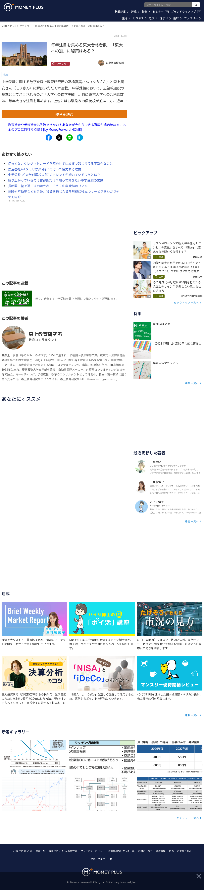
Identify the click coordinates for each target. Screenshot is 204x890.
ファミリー (192, 18)
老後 (153, 18)
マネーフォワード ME (102, 859)
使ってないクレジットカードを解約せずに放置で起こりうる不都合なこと (60, 163)
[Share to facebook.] (49, 137)
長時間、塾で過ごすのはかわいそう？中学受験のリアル (48, 185)
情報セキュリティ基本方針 (63, 851)
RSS (171, 851)
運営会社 (40, 851)
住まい (165, 18)
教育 (5, 74)
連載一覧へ (192, 715)
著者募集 (161, 851)
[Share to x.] (59, 137)
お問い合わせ (145, 851)
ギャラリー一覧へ (188, 817)
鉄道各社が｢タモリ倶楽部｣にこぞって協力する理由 (44, 169)
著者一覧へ (192, 521)
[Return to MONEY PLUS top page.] (23, 7)
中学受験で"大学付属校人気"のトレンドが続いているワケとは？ (54, 174)
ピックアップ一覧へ (186, 302)
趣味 (177, 18)
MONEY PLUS (9, 26)
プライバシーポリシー (93, 851)
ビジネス (139, 18)
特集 (146, 12)
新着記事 (121, 12)
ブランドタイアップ (186, 12)
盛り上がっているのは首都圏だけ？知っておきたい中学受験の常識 (55, 180)
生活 (126, 18)
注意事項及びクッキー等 (121, 851)
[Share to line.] (69, 137)
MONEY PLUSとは (22, 851)
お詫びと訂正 (184, 851)
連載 (135, 12)
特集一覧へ (192, 383)
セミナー (161, 12)
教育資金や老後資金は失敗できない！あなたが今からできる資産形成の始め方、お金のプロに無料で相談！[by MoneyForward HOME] (67, 127)
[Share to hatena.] (80, 137)
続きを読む (64, 114)
